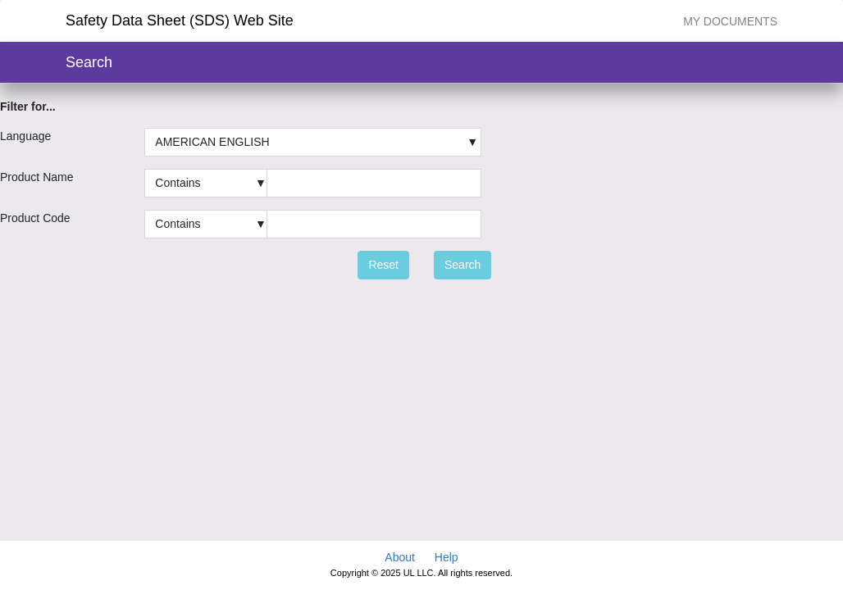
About (400, 557)
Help (446, 557)
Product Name (36, 177)
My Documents (730, 21)
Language (25, 136)
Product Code (35, 218)
